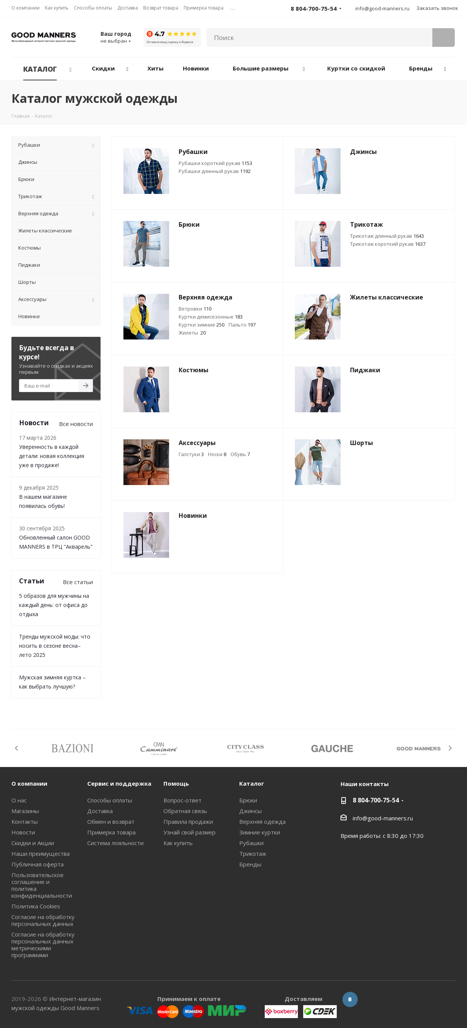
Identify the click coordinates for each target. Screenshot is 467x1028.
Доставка (100, 811)
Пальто (242, 324)
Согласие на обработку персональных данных (43, 920)
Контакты (24, 821)
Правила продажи (188, 821)
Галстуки (191, 454)
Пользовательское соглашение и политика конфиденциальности (41, 885)
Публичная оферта (37, 864)
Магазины (25, 811)
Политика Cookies (35, 906)
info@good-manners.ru (382, 8)
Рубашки (251, 843)
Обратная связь (185, 811)
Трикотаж (252, 853)
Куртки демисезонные (211, 316)
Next (450, 748)
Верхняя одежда (262, 821)
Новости (23, 832)
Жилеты (192, 332)
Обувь (240, 454)
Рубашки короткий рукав (215, 163)
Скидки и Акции (32, 843)
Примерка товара (111, 832)
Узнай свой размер (189, 832)
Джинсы (250, 811)
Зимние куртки (259, 832)
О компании (29, 783)
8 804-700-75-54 (376, 800)
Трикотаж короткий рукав (387, 243)
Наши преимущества (40, 853)
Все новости (76, 424)
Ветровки (195, 308)
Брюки (248, 800)
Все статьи (78, 582)
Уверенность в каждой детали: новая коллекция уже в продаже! (51, 456)
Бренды (250, 864)
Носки (217, 454)
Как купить (178, 843)
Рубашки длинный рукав (215, 171)
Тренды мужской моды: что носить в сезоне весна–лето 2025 (54, 645)
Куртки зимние (201, 324)
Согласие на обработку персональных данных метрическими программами (43, 944)
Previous (16, 748)
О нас (19, 800)
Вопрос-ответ (182, 800)
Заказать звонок (437, 8)
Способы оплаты (109, 800)
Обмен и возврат (110, 821)
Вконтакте (350, 999)
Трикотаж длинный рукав (387, 235)
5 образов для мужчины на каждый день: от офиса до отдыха (54, 605)
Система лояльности (115, 843)
